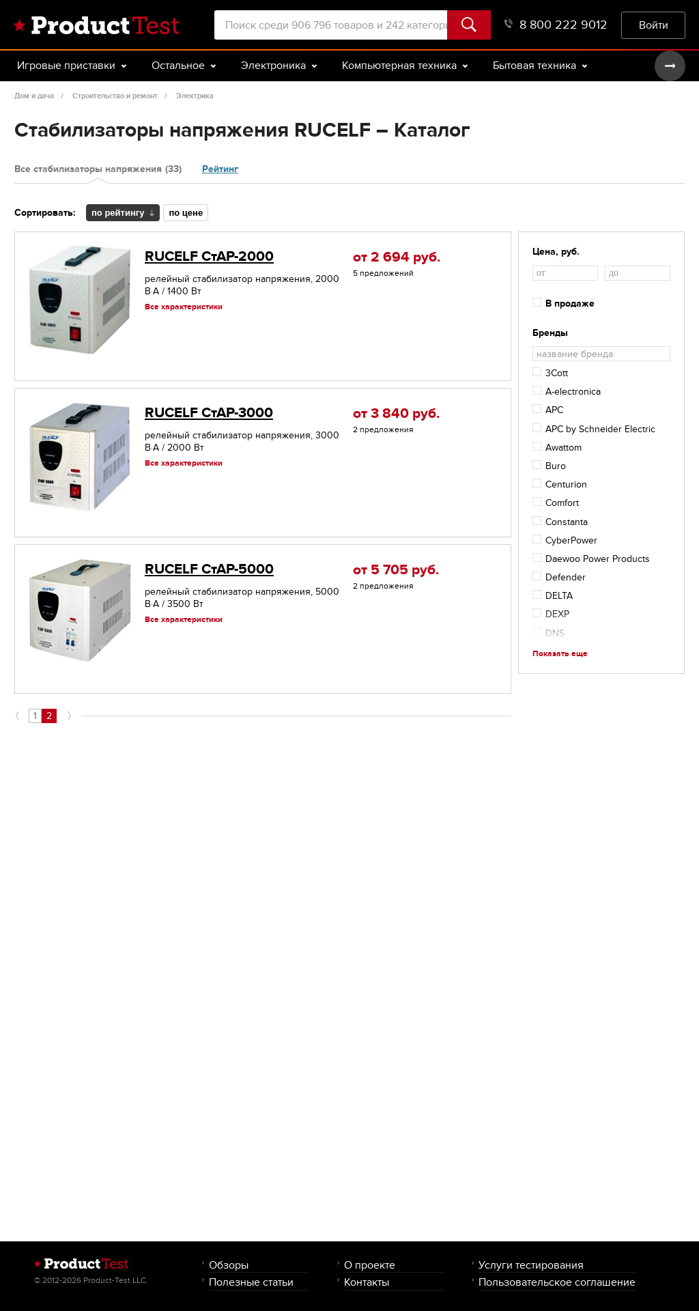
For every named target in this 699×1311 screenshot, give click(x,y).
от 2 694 (396, 257)
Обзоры (228, 1264)
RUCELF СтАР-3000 (209, 412)
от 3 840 (396, 413)
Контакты (366, 1281)
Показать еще (560, 653)
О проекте (369, 1264)
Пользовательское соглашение (557, 1281)
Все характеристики (184, 306)
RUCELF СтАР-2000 (209, 256)
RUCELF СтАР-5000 (209, 569)
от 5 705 (396, 569)
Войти (653, 24)
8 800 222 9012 (556, 25)
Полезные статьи (251, 1281)
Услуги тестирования (531, 1264)
